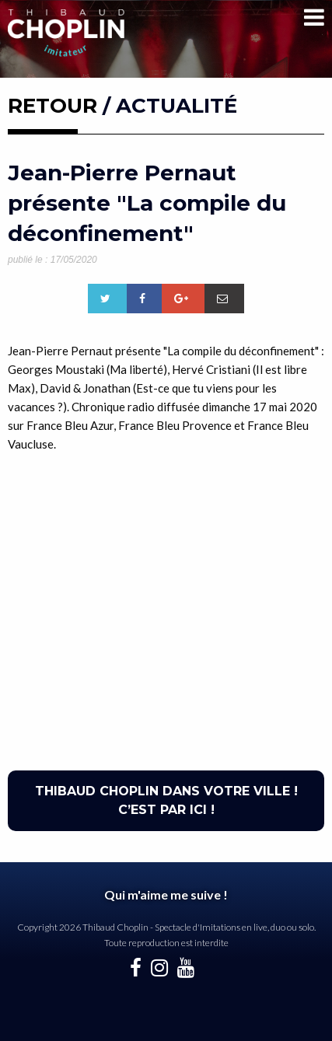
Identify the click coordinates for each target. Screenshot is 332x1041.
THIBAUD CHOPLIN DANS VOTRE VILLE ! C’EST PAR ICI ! (166, 800)
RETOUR (52, 105)
